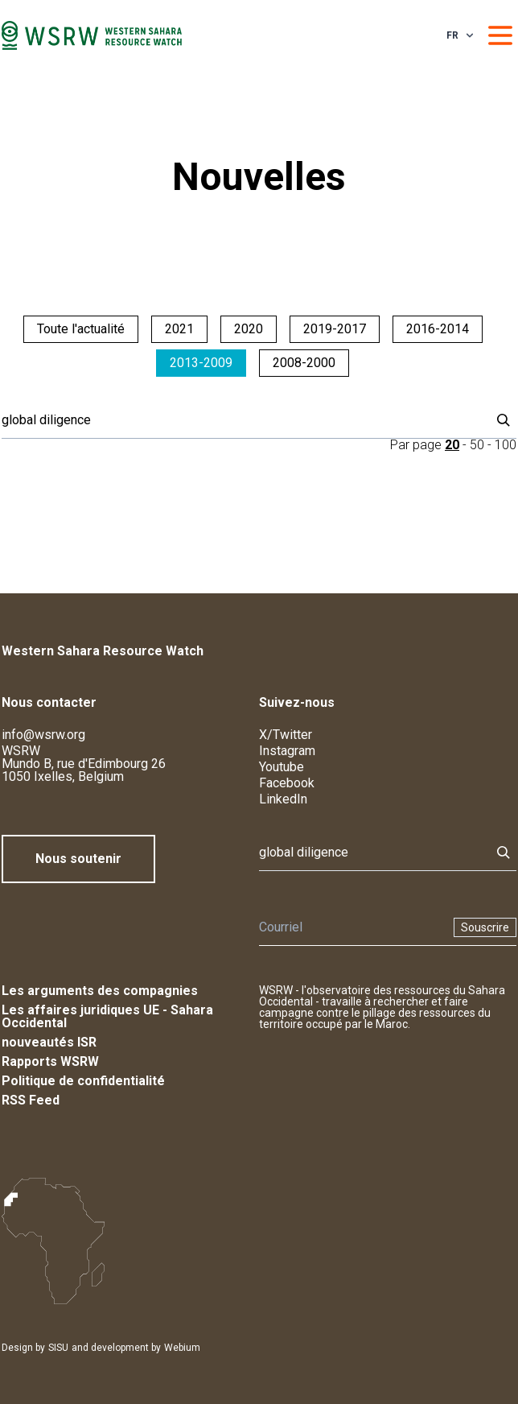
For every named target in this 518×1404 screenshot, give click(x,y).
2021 (179, 329)
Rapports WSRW (50, 1061)
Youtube (281, 766)
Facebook (286, 783)
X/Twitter (285, 734)
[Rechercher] (241, 420)
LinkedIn (283, 799)
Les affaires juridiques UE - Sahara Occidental (107, 1016)
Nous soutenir (78, 858)
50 (477, 444)
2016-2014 (437, 329)
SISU (58, 1347)
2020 (248, 329)
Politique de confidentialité (83, 1080)
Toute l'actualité (81, 329)
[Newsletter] (351, 927)
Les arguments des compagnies (100, 990)
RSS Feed (31, 1100)
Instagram (287, 750)
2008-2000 (304, 362)
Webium (182, 1347)
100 (505, 444)
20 (452, 444)
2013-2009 (201, 362)
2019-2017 (334, 329)
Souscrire (485, 927)
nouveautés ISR (49, 1042)
